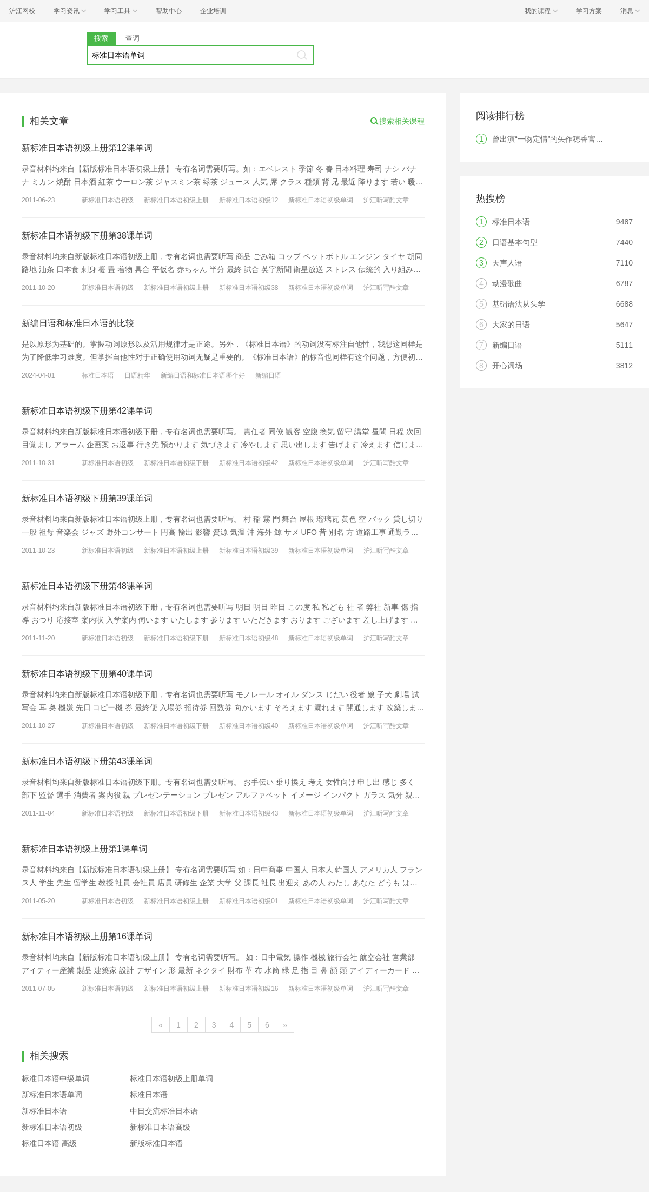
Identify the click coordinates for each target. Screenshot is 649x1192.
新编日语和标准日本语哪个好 (203, 375)
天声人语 (507, 263)
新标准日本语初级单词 (320, 200)
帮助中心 (169, 11)
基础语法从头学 (518, 304)
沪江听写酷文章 (386, 200)
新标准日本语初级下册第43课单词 (87, 761)
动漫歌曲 (507, 283)
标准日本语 (98, 375)
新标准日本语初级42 (248, 463)
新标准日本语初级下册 (176, 463)
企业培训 (213, 11)
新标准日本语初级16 (248, 988)
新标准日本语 (44, 1111)
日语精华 (137, 375)
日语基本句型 (515, 242)
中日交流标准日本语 (164, 1111)
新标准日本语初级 (108, 200)
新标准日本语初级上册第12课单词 (87, 148)
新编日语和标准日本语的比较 (78, 323)
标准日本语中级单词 (56, 1078)
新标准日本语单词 (52, 1094)
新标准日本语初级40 (248, 726)
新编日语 (268, 375)
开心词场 (507, 365)
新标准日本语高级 (160, 1127)
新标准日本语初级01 (248, 901)
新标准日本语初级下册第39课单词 (87, 498)
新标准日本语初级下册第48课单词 (87, 586)
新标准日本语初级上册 (176, 200)
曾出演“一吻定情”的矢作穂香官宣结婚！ (559, 139)
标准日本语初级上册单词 (171, 1078)
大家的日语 (511, 324)
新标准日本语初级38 (248, 288)
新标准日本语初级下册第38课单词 (87, 235)
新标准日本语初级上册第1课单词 (85, 848)
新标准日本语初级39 (248, 550)
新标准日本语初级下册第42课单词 (87, 410)
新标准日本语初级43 (248, 813)
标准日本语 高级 (49, 1143)
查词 (132, 38)
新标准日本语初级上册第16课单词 (87, 936)
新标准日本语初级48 (248, 638)
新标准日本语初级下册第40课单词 (87, 673)
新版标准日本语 (156, 1143)
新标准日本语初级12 (248, 200)
